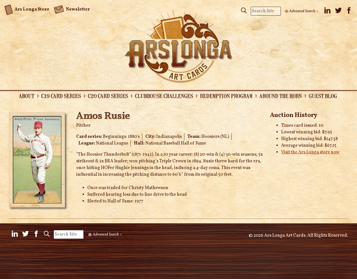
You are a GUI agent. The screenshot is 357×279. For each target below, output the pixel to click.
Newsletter (72, 9)
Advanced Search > (303, 11)
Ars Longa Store (26, 8)
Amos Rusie (103, 116)
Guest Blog (323, 96)
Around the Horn (280, 96)
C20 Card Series (108, 96)
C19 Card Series (61, 96)
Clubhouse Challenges (164, 96)
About (26, 96)
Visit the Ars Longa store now (310, 152)
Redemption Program (226, 96)
